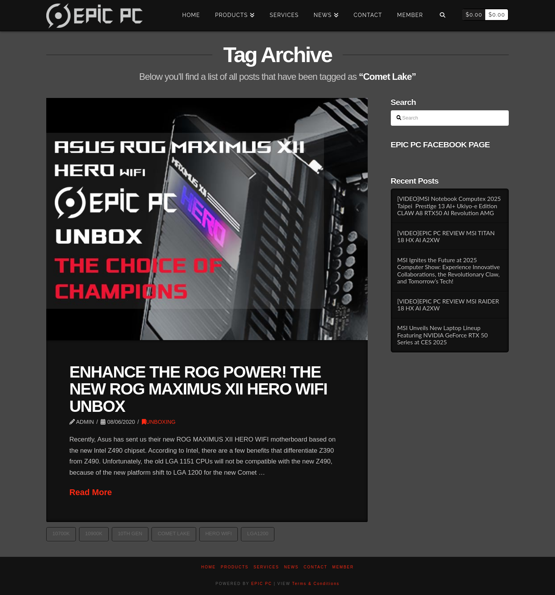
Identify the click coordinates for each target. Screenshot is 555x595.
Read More (90, 492)
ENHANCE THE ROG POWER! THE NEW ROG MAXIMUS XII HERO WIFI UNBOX (198, 389)
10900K (94, 533)
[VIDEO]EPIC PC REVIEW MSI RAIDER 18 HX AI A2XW (448, 305)
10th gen (130, 533)
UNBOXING (159, 422)
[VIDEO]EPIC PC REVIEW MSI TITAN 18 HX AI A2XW (445, 236)
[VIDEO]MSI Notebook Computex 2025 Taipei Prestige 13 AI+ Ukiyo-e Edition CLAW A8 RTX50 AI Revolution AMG (449, 205)
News (291, 567)
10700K (61, 533)
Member (343, 567)
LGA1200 (257, 533)
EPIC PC (261, 584)
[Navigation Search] (442, 15)
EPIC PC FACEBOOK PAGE (440, 144)
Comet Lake (174, 533)
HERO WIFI (218, 533)
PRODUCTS (235, 567)
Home (208, 567)
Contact (316, 567)
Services (266, 567)
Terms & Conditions (316, 584)
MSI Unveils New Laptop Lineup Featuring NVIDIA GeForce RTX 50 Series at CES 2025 (442, 335)
